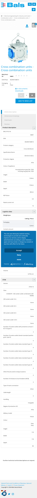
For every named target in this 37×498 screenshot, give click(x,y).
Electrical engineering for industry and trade (17, 16)
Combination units (6, 18)
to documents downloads (21, 90)
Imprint (9, 485)
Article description (10, 112)
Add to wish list (25, 101)
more (19, 260)
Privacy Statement (19, 485)
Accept (19, 250)
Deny (19, 255)
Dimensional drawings (11, 116)
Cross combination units (21, 18)
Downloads (8, 120)
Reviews (7, 124)
